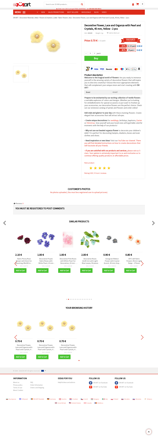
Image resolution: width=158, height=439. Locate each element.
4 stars (104, 168)
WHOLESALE (86, 12)
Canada (88, 403)
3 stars (100, 168)
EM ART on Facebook (98, 383)
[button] (66, 299)
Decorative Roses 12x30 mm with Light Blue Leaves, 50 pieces (90, 261)
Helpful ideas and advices (66, 382)
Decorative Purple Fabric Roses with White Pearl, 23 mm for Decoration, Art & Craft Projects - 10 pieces (46, 261)
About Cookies (18, 390)
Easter (139, 120)
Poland (114, 399)
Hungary (95, 399)
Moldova (99, 403)
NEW (43, 12)
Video (104, 12)
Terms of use (17, 388)
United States (75, 403)
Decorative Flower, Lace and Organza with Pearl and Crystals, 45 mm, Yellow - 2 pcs (23, 347)
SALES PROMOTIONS (56, 12)
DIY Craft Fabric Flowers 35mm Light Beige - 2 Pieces (134, 261)
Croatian (73, 399)
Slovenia (137, 399)
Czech (84, 399)
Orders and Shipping (37, 388)
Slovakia (125, 399)
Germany (51, 399)
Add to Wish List (113, 33)
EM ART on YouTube (98, 387)
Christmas (91, 123)
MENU (20, 12)
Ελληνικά (23, 399)
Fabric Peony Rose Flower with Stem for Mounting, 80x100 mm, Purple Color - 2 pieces (23, 261)
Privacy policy (17, 385)
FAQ (31, 382)
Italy (105, 399)
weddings (115, 120)
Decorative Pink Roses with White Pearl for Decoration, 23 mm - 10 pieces (68, 261)
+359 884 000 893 (94, 9)
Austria (62, 399)
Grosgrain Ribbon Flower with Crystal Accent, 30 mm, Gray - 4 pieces (112, 261)
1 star (91, 168)
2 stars (95, 168)
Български (11, 399)
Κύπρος (148, 399)
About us (16, 382)
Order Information (36, 385)
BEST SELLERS (72, 12)
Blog (96, 12)
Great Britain (60, 403)
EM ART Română (37, 399)
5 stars (109, 168)
